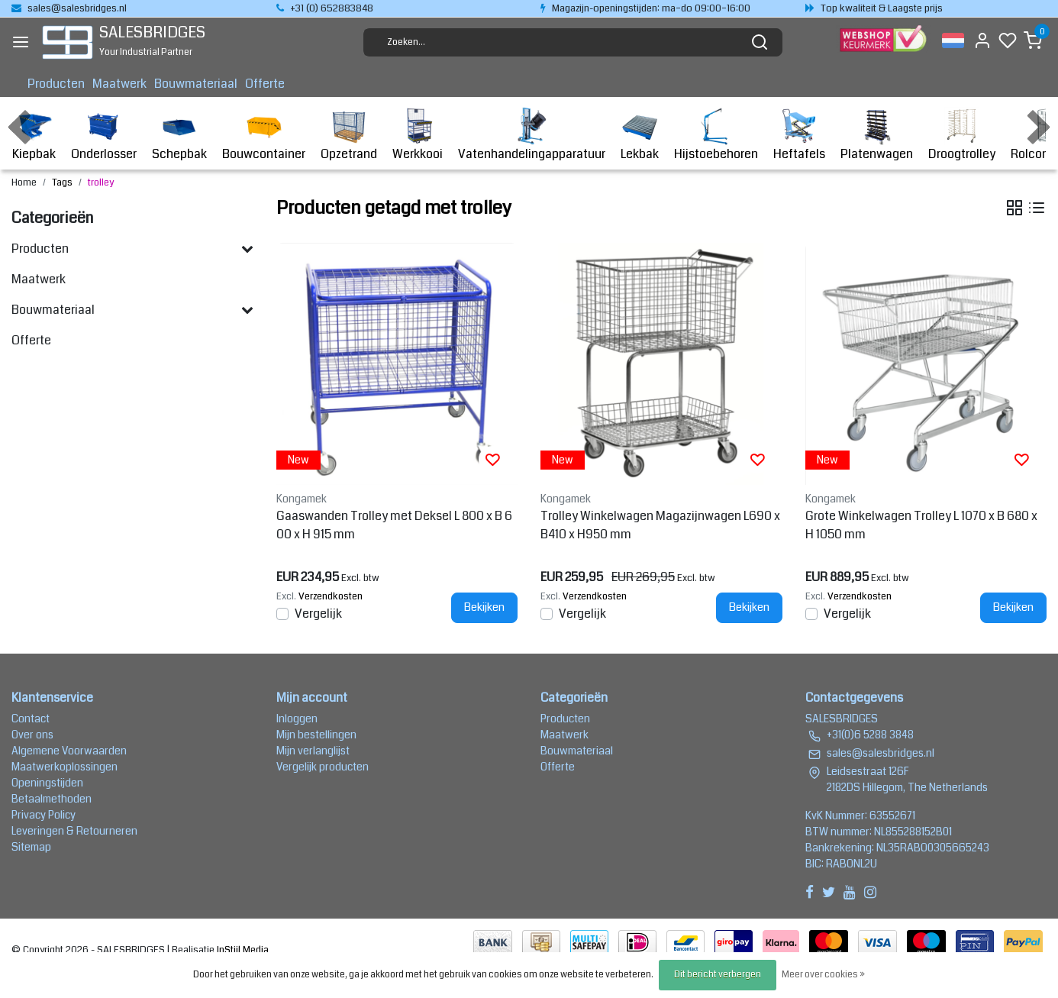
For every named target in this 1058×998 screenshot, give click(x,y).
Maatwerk (119, 83)
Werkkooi (417, 135)
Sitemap (31, 846)
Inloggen (297, 718)
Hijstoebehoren (716, 135)
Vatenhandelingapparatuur (531, 135)
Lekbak (640, 135)
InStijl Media (242, 950)
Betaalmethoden (51, 798)
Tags (62, 182)
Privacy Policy (43, 814)
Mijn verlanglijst (313, 750)
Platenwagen (876, 135)
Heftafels (799, 135)
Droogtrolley (961, 135)
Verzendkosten (330, 596)
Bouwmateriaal (195, 83)
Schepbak (179, 135)
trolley (101, 182)
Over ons (32, 734)
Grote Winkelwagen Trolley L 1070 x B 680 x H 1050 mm (921, 525)
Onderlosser (104, 135)
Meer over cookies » (823, 974)
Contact (30, 718)
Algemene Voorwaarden (69, 750)
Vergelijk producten (322, 766)
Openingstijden (47, 782)
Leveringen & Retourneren (74, 830)
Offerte (265, 83)
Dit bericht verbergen (717, 974)
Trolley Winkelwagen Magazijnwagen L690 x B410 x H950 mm (660, 525)
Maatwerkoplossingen (64, 766)
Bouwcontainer (263, 135)
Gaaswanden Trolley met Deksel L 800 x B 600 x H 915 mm (394, 525)
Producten (56, 83)
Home (24, 182)
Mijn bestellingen (316, 734)
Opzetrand (349, 135)
